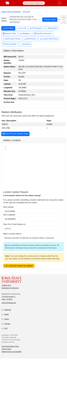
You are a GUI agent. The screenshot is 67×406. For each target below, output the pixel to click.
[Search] (34, 3)
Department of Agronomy (10, 288)
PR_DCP (26, 12)
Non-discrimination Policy (10, 346)
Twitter (5, 314)
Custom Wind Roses (49, 38)
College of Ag (6, 285)
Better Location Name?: (12, 234)
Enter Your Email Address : (14, 224)
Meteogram (51, 28)
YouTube (6, 324)
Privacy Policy (6, 349)
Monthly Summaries (43, 33)
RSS (4, 328)
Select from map (64, 19)
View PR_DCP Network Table (15, 134)
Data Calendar (9, 44)
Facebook (6, 310)
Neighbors (25, 33)
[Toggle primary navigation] (59, 3)
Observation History (12, 38)
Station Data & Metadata (11, 12)
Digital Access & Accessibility (12, 352)
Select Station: (4, 19)
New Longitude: (9, 215)
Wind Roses (30, 38)
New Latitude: (8, 207)
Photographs (36, 28)
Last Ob (22, 28)
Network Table (9, 33)
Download (25, 44)
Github (5, 319)
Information (8, 28)
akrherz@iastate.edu (9, 303)
